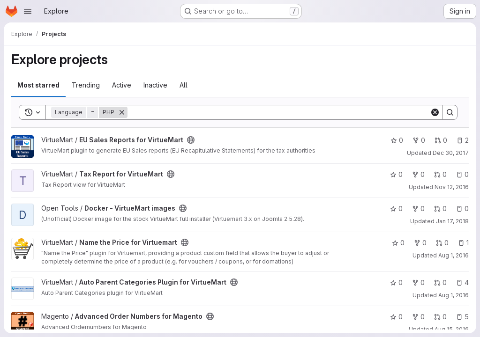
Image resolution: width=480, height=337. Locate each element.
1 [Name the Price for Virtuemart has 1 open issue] (463, 243)
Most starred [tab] (38, 85)
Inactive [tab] (155, 85)
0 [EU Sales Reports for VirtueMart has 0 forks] (418, 140)
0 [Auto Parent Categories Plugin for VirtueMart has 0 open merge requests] (440, 282)
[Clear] (435, 112)
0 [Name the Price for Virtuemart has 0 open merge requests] (442, 243)
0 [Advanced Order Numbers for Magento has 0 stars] (396, 317)
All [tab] (184, 85)
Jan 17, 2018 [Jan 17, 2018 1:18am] (452, 221)
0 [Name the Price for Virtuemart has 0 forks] (420, 243)
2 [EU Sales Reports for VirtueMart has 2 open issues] (463, 140)
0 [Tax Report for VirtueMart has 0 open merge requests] (440, 174)
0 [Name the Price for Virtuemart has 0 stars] (398, 243)
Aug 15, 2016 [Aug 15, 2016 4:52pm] (452, 329)
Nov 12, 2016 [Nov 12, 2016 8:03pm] (452, 186)
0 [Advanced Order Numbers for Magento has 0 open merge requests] (440, 317)
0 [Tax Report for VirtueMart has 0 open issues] (462, 174)
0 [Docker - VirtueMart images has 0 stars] (396, 208)
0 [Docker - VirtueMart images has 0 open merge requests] (440, 208)
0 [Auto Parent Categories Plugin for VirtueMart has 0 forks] (418, 282)
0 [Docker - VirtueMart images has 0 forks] (418, 208)
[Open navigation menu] (27, 11)
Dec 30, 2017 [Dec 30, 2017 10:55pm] (451, 152)
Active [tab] (121, 85)
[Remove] (122, 112)
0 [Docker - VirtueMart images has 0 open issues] (462, 208)
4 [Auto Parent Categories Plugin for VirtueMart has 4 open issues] (462, 282)
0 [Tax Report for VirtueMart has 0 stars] (396, 174)
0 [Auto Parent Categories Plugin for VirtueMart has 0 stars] (396, 282)
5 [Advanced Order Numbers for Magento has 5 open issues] (462, 317)
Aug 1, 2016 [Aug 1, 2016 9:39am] (453, 255)
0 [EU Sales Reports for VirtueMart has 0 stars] (396, 140)
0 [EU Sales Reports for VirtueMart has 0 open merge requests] (441, 140)
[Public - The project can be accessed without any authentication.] (191, 140)
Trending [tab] (86, 85)
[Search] (278, 112)
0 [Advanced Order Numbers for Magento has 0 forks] (418, 317)
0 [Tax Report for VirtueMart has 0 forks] (418, 174)
